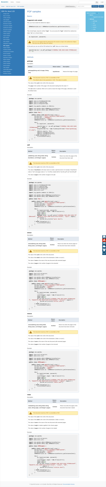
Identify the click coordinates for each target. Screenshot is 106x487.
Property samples (7, 49)
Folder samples (6, 33)
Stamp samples (6, 61)
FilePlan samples (7, 31)
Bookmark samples (7, 23)
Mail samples (6, 37)
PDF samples (20, 6)
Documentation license (69, 484)
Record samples (6, 53)
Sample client (6, 13)
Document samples (7, 29)
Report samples (6, 59)
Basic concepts (6, 15)
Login (102, 2)
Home (12, 2)
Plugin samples (6, 47)
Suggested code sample (98, 17)
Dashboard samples (7, 27)
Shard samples (6, 65)
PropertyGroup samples (8, 51)
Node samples (6, 39)
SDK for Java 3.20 (10, 6)
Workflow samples (7, 73)
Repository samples (7, 57)
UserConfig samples (7, 69)
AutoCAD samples (7, 21)
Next (101, 6)
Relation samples (7, 55)
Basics (91, 15)
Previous (95, 6)
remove (94, 27)
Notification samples (7, 43)
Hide (97, 13)
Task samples (6, 67)
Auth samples (6, 19)
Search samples (6, 63)
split (94, 23)
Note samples (6, 41)
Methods (92, 19)
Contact (18, 2)
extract (94, 25)
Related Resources (70, 6)
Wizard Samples (6, 71)
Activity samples (6, 17)
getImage (95, 21)
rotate (94, 29)
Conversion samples (7, 25)
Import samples (6, 35)
